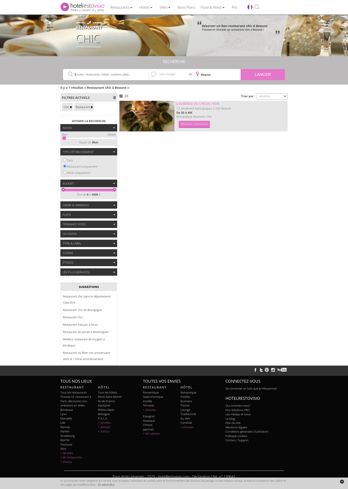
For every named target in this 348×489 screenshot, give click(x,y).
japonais (148, 429)
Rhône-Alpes (106, 410)
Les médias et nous (238, 414)
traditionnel (188, 414)
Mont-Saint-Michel (109, 397)
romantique (151, 392)
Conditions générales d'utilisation (246, 432)
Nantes (64, 431)
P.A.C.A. (103, 418)
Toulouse (66, 444)
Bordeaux (66, 410)
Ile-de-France (106, 401)
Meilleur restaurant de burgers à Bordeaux (84, 342)
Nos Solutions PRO (237, 410)
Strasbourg (67, 436)
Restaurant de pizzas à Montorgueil (86, 332)
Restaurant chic (73, 317)
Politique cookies (236, 436)
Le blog (230, 419)
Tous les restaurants (73, 392)
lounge (185, 410)
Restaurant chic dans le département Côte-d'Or (87, 299)
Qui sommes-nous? (237, 406)
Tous (70, 160)
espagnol (149, 416)
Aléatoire (264, 96)
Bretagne (104, 414)
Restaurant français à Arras (80, 325)
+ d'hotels (104, 427)
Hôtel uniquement (78, 173)
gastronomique (153, 397)
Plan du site (233, 423)
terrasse (148, 405)
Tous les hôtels (107, 392)
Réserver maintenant (194, 124)
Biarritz (64, 440)
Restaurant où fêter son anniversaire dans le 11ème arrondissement (86, 356)
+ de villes (66, 453)
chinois (147, 425)
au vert (185, 418)
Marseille (66, 418)
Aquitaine (104, 405)
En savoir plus (106, 485)
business (186, 401)
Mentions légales (236, 427)
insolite (147, 401)
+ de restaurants (71, 457)
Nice (63, 449)
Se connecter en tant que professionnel (251, 388)
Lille (62, 423)
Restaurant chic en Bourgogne (82, 310)
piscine (185, 405)
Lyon (63, 414)
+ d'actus (66, 462)
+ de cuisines (151, 434)
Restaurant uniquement (82, 166)
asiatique (149, 421)
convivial (186, 423)
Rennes (65, 427)
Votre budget (167, 74)
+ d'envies (149, 410)
